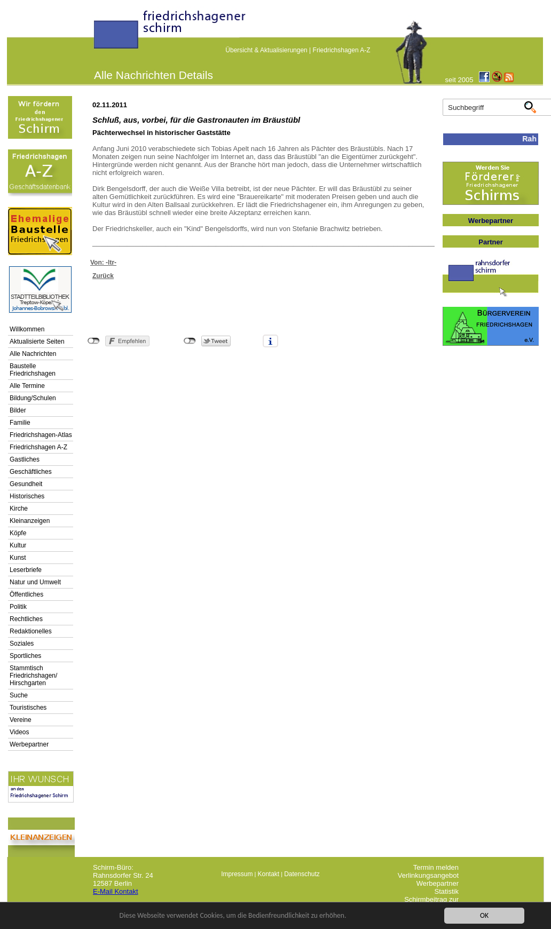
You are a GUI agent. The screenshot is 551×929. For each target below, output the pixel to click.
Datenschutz (302, 874)
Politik (18, 606)
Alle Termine (27, 386)
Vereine (21, 720)
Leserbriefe (26, 570)
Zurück (103, 276)
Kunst (18, 557)
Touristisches (28, 707)
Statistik (446, 891)
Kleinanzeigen (30, 521)
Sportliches (25, 656)
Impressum (237, 874)
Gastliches (25, 459)
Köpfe (18, 533)
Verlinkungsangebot (428, 875)
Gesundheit (26, 484)
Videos (19, 732)
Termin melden (436, 867)
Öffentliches (26, 594)
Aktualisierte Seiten (37, 341)
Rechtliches (26, 619)
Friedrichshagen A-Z (342, 50)
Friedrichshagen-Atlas (41, 435)
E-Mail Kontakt (115, 891)
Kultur (18, 545)
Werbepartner (29, 744)
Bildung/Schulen (33, 398)
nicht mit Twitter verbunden (190, 341)
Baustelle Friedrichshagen (33, 369)
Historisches (27, 496)
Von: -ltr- (103, 262)
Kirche (19, 508)
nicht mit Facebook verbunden (94, 341)
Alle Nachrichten (33, 354)
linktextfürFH (100, 33)
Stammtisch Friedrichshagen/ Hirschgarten (33, 675)
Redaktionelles (31, 631)
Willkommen (27, 329)
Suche (19, 695)
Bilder (18, 410)
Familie (20, 422)
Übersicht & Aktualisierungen (266, 50)
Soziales (22, 643)
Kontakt (268, 874)
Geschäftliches (31, 471)
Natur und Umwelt (35, 582)
